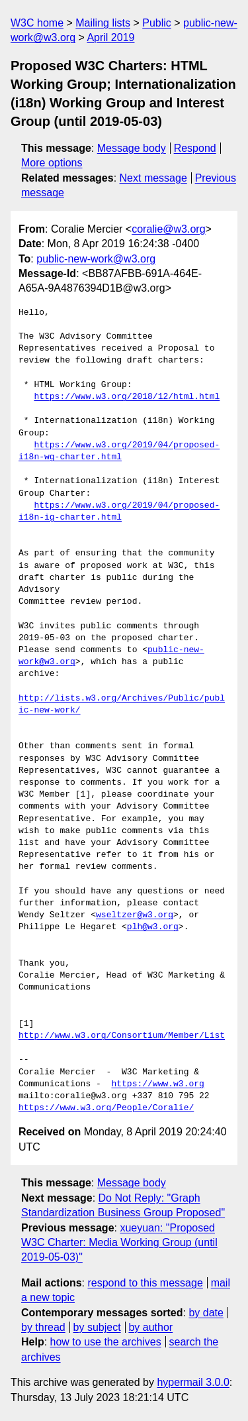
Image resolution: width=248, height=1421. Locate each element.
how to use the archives (105, 1341)
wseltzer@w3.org (134, 915)
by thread (43, 1327)
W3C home (37, 22)
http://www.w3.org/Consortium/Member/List (122, 1036)
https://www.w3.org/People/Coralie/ (106, 1108)
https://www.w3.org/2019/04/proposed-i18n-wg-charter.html (119, 451)
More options (52, 162)
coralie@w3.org (168, 229)
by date (205, 1312)
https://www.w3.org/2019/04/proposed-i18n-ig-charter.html (119, 512)
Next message (153, 178)
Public (156, 22)
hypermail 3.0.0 (193, 1382)
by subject (97, 1327)
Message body (131, 148)
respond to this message (144, 1282)
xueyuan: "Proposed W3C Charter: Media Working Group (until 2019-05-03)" (119, 1242)
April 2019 (110, 37)
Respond (195, 148)
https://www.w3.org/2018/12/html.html (127, 397)
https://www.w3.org (157, 1084)
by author (150, 1327)
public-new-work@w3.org (95, 258)
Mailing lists (102, 22)
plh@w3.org (153, 927)
